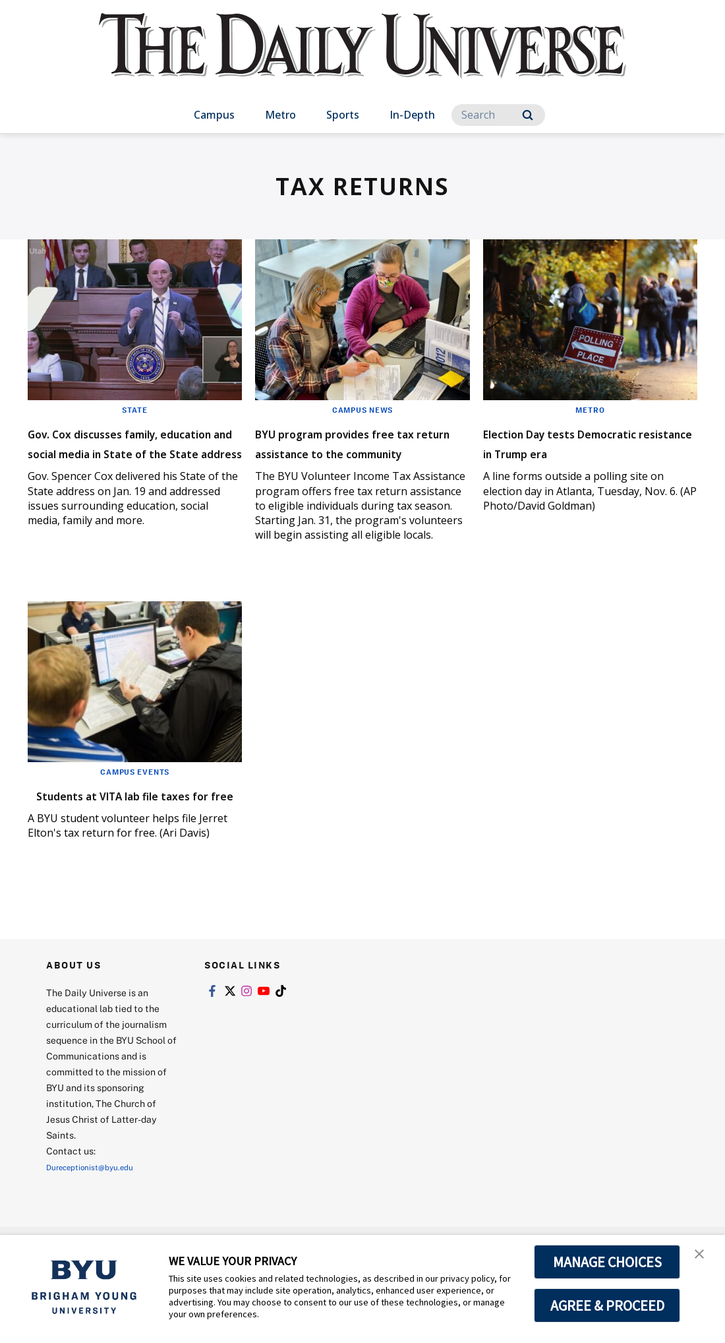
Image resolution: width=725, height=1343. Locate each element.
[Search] (498, 115)
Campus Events (135, 796)
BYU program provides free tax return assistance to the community (360, 452)
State (135, 409)
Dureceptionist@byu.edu (99, 1210)
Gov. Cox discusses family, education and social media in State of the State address (133, 461)
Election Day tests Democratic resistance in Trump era (579, 452)
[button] (703, 1258)
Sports (342, 114)
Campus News (362, 409)
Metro (280, 114)
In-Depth (412, 114)
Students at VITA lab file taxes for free (121, 829)
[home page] (362, 59)
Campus (214, 114)
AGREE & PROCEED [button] (607, 1305)
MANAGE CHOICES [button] (607, 1262)
